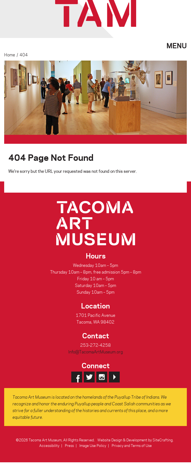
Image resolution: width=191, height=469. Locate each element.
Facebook (76, 377)
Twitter (89, 377)
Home (9, 55)
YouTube (114, 377)
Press (69, 445)
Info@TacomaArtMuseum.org (95, 352)
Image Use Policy (92, 445)
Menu (176, 45)
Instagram (101, 377)
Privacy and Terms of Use (132, 445)
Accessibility (49, 445)
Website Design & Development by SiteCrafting (135, 439)
